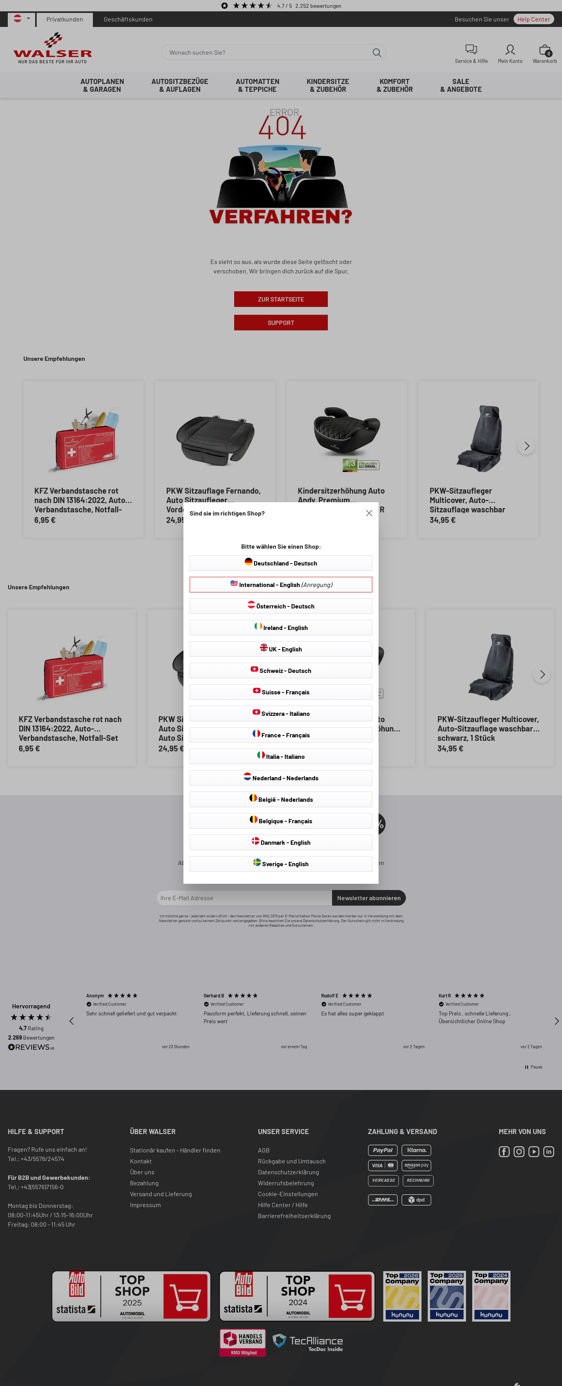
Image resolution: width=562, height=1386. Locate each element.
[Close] (369, 513)
